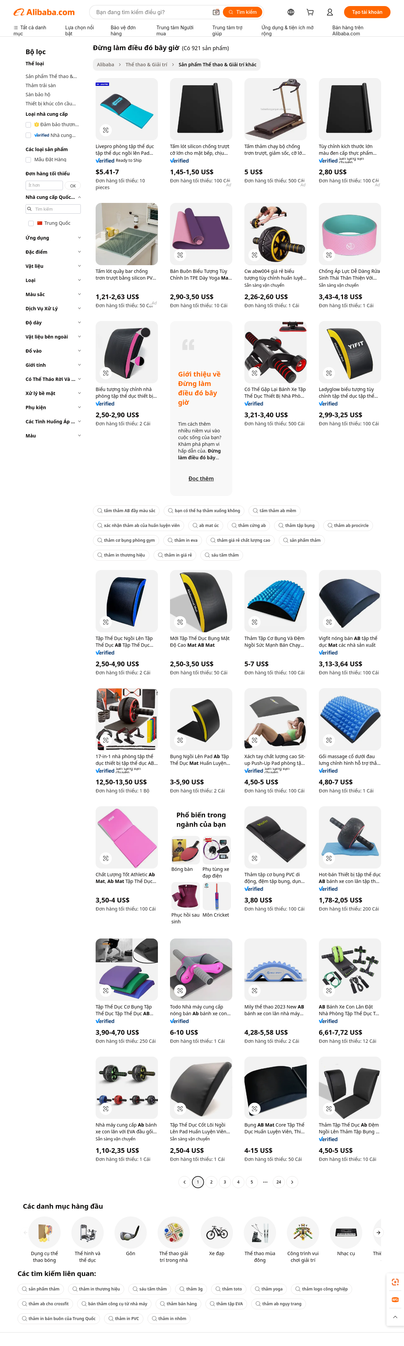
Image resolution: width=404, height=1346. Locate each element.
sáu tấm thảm (222, 555)
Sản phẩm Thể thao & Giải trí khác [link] (218, 64)
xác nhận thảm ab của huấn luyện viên (138, 525)
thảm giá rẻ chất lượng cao (240, 540)
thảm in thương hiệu (121, 555)
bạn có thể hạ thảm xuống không (204, 510)
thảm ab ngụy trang (278, 1304)
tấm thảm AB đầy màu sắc (126, 510)
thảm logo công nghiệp (321, 1289)
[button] (216, 12)
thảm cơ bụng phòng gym (126, 540)
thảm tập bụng (296, 525)
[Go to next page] (292, 1182)
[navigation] (51, 615)
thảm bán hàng (178, 1304)
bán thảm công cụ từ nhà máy (114, 1304)
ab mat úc (206, 525)
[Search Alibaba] (151, 12)
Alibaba (105, 64)
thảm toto (228, 1289)
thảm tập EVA (226, 1304)
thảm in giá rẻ (175, 555)
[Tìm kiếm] (242, 12)
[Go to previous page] (184, 1182)
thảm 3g (191, 1289)
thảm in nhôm (169, 1318)
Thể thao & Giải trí (146, 64)
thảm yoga (269, 1289)
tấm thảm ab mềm (274, 510)
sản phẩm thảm (302, 540)
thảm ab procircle (348, 525)
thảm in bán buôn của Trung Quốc (59, 1318)
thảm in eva (183, 540)
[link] (395, 1282)
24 (278, 1182)
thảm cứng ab (249, 525)
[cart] (311, 13)
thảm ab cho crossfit (45, 1304)
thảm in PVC (123, 1318)
